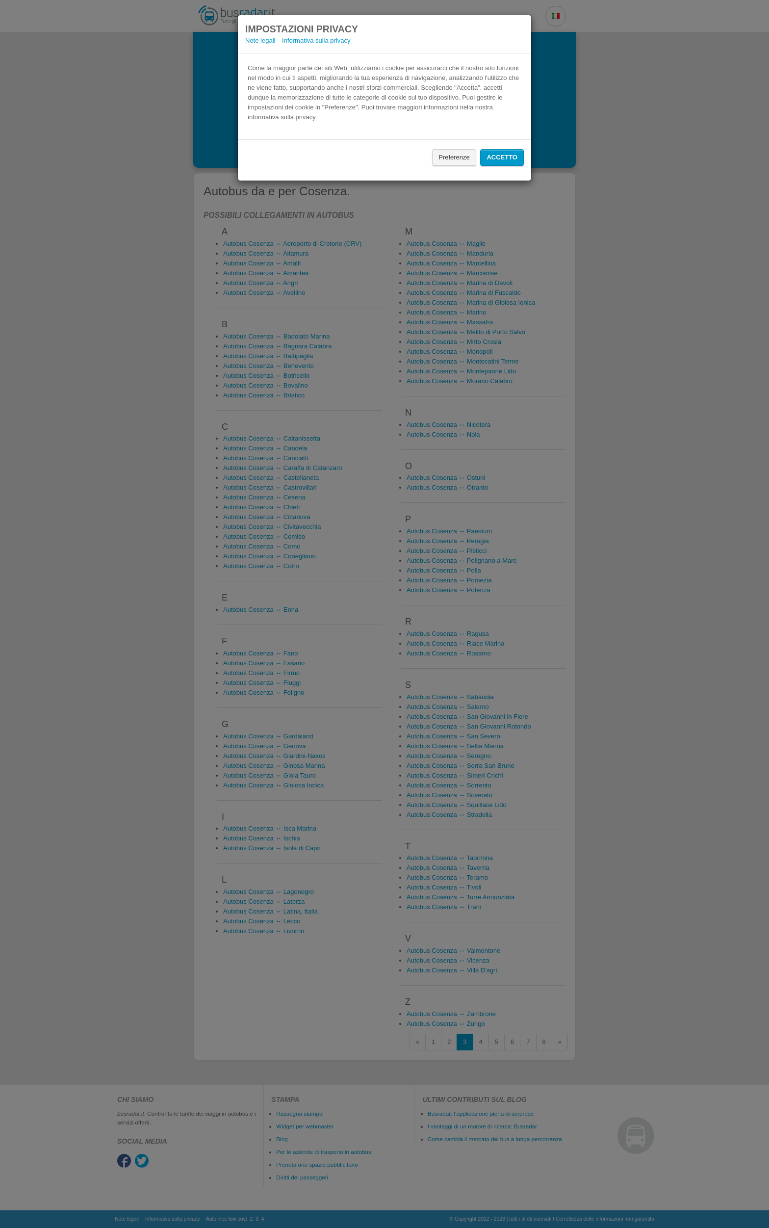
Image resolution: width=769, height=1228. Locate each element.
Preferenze (454, 157)
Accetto (502, 157)
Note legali (260, 40)
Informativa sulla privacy (316, 40)
